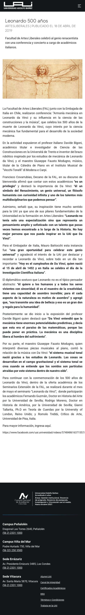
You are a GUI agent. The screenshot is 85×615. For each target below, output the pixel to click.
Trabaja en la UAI (48, 605)
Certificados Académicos (52, 588)
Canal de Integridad (50, 582)
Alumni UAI (45, 576)
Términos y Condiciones (52, 600)
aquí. (48, 425)
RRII (42, 594)
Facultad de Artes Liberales (24, 108)
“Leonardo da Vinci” (43, 391)
